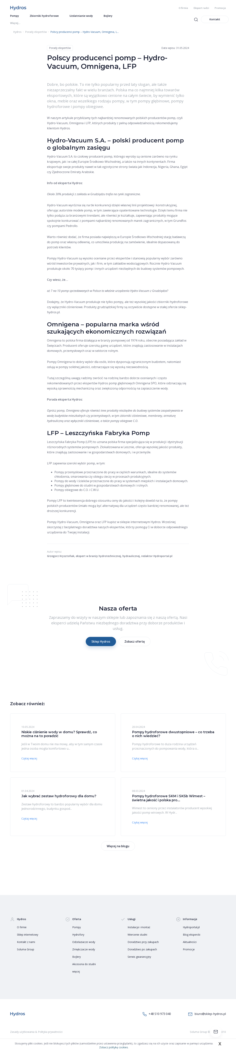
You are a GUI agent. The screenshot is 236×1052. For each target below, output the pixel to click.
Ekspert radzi (201, 8)
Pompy (76, 928)
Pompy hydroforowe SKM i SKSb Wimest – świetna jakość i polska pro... (168, 799)
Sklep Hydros (100, 643)
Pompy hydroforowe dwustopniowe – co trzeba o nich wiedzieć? (173, 735)
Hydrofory (78, 935)
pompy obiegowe (88, 107)
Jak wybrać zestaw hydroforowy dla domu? (58, 797)
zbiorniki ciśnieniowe (133, 417)
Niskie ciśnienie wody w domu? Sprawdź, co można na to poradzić (59, 735)
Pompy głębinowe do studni (73, 486)
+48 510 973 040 (157, 1015)
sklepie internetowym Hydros (140, 523)
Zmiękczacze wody (83, 950)
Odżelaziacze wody (83, 943)
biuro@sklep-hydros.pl (207, 1015)
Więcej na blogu (118, 847)
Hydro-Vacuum (57, 124)
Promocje (220, 8)
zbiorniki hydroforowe (172, 303)
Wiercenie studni (137, 935)
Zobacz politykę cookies (113, 1047)
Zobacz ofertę (134, 643)
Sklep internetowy (27, 935)
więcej (76, 972)
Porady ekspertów (60, 49)
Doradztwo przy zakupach (143, 943)
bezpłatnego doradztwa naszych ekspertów (94, 528)
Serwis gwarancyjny (139, 958)
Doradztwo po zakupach (142, 950)
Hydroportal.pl (191, 928)
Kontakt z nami (26, 943)
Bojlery (76, 958)
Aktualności (190, 943)
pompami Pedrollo (64, 227)
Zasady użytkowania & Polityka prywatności (36, 1032)
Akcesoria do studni (84, 965)
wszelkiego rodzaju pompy (101, 102)
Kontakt (214, 20)
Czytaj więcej (29, 759)
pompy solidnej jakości (74, 368)
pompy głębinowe (153, 102)
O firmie (183, 8)
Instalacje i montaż (139, 928)
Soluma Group (25, 950)
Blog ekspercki (191, 935)
